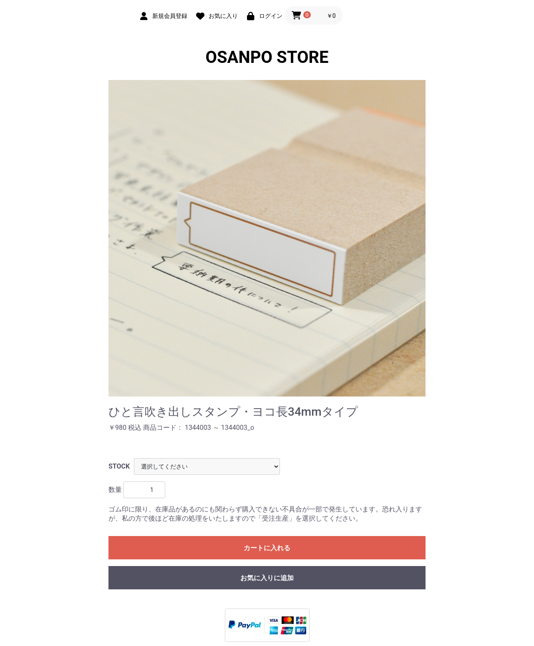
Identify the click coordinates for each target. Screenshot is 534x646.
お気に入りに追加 (267, 578)
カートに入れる (267, 548)
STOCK (119, 466)
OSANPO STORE (266, 57)
